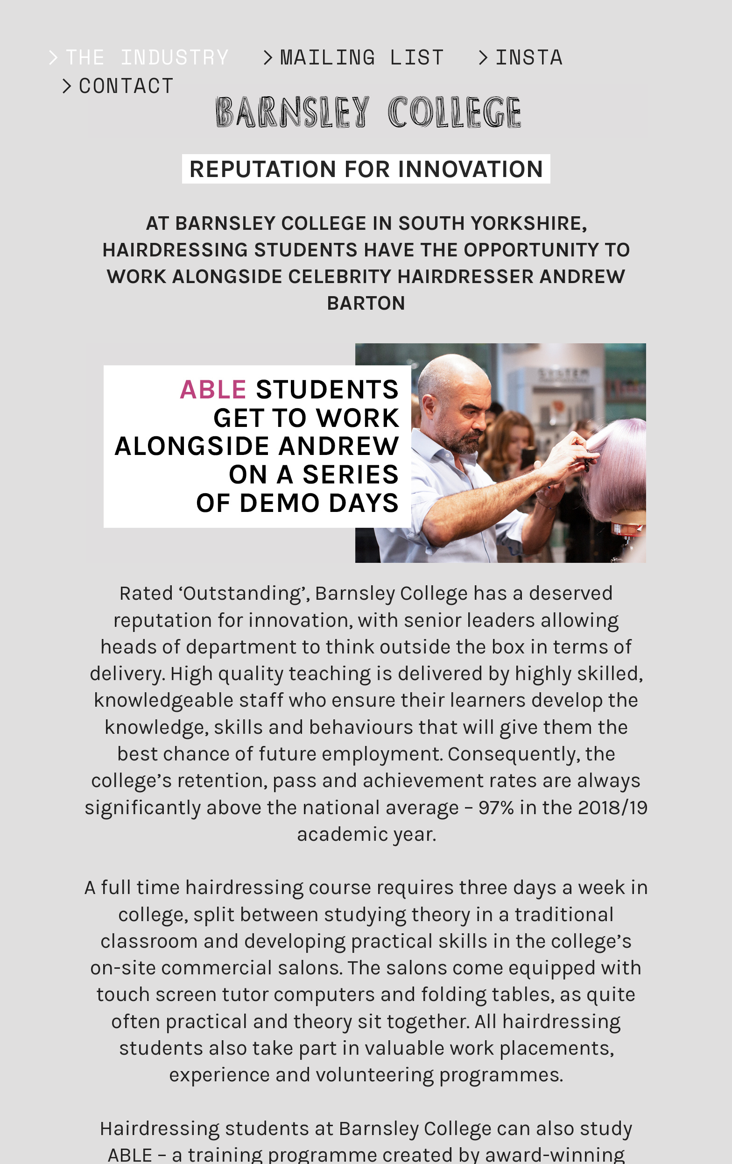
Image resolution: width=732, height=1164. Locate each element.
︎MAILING (316, 57)
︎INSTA (518, 57)
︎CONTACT (115, 85)
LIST (410, 57)
